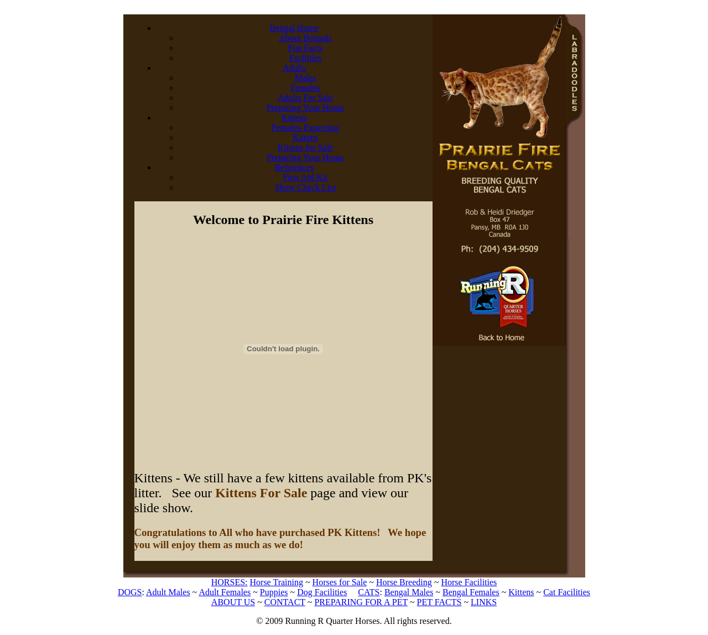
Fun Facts (305, 48)
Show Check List (305, 187)
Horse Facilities (469, 582)
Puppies (274, 592)
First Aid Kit (305, 177)
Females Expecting (305, 127)
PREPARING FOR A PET (361, 602)
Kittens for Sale (305, 147)
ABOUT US (233, 602)
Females (305, 87)
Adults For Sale (305, 97)
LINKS (484, 602)
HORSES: (229, 582)
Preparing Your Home (305, 107)
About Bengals (305, 38)
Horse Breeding (404, 582)
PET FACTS (439, 602)
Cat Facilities (566, 592)
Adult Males (168, 592)
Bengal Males (408, 592)
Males (305, 77)
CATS (368, 592)
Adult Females (225, 592)
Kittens (305, 137)
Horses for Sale (340, 582)
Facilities (305, 58)
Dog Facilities (322, 592)
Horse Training (276, 582)
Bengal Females (470, 592)
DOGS (130, 592)
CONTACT (284, 602)
